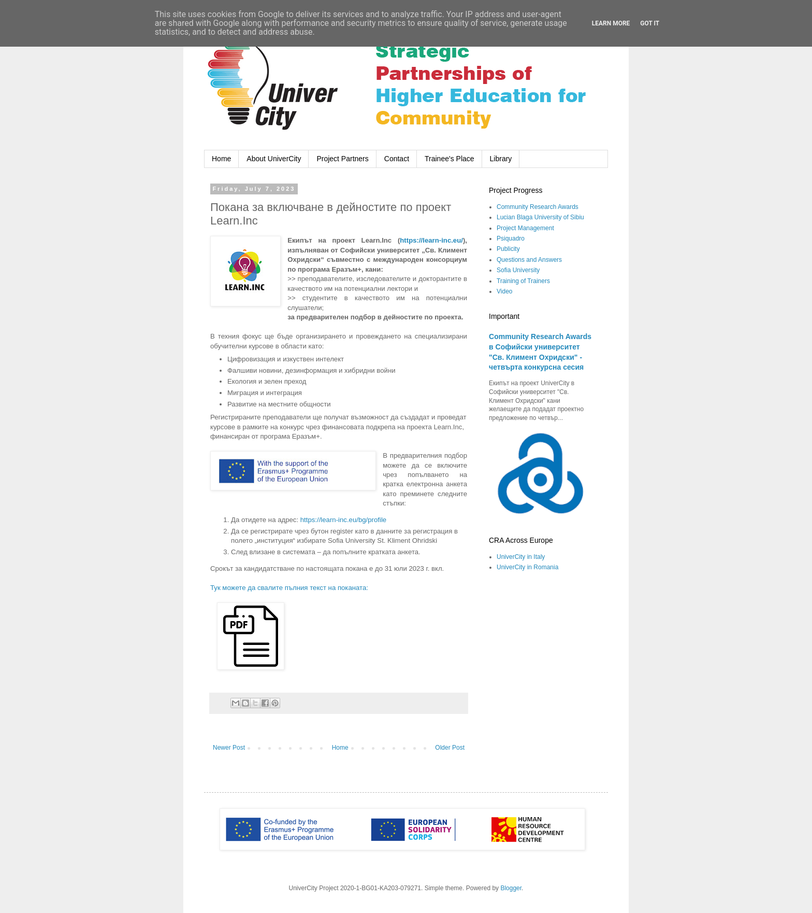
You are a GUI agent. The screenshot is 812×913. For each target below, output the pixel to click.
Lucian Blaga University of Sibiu (540, 217)
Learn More (611, 23)
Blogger (510, 888)
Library (501, 158)
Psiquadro (511, 238)
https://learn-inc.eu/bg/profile (343, 520)
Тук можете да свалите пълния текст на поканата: (289, 588)
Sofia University (518, 270)
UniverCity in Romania (527, 567)
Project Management (525, 228)
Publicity (508, 248)
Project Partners (342, 158)
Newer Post (229, 747)
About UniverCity (274, 158)
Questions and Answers (529, 259)
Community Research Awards (537, 206)
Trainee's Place (449, 158)
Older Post (450, 747)
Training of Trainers (523, 281)
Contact (396, 158)
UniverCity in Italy (521, 556)
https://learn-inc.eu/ (431, 240)
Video (504, 291)
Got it (649, 23)
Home (221, 158)
